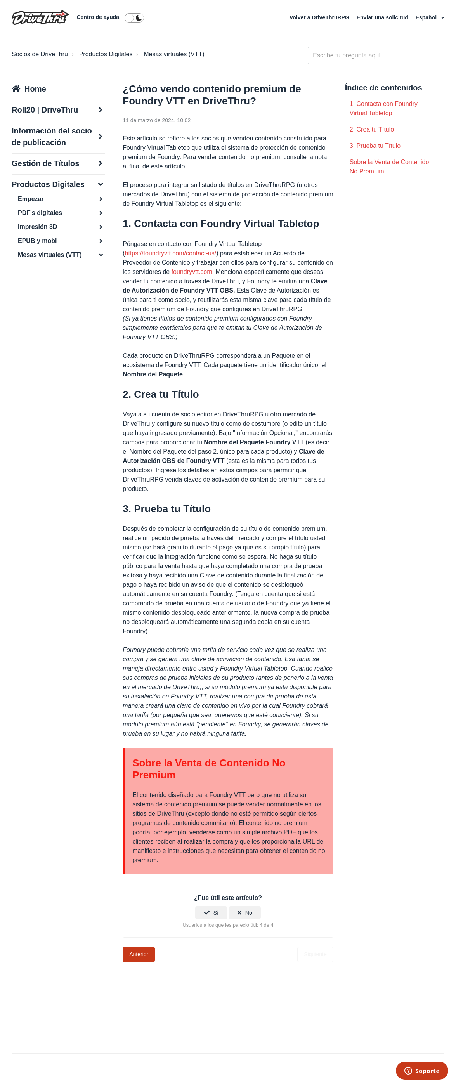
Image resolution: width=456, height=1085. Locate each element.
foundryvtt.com (192, 272)
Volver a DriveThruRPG (320, 17)
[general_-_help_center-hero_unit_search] (376, 55)
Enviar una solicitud (383, 17)
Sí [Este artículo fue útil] (215, 913)
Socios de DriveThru (40, 54)
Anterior (138, 954)
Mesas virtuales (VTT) (174, 54)
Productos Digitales (106, 54)
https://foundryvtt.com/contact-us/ (171, 253)
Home (35, 89)
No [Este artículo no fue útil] (248, 913)
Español (427, 17)
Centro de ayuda (97, 17)
